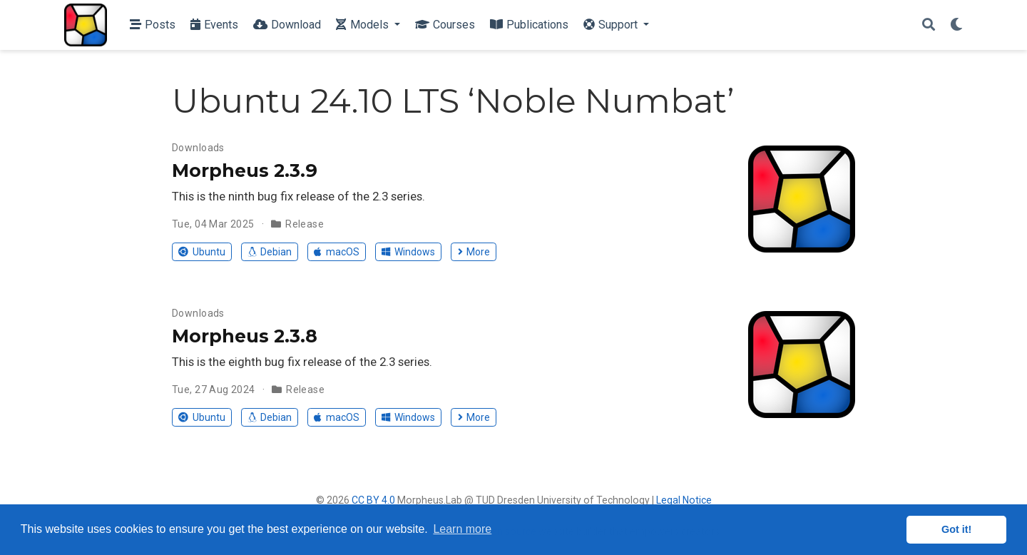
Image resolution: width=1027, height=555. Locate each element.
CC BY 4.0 (373, 500)
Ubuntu (201, 252)
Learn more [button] (462, 529)
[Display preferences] (956, 25)
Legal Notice (684, 500)
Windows (408, 252)
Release (304, 224)
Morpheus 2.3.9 (244, 170)
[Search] (928, 25)
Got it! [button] (956, 529)
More (474, 252)
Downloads (198, 147)
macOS (336, 252)
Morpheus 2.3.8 (244, 336)
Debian (269, 252)
